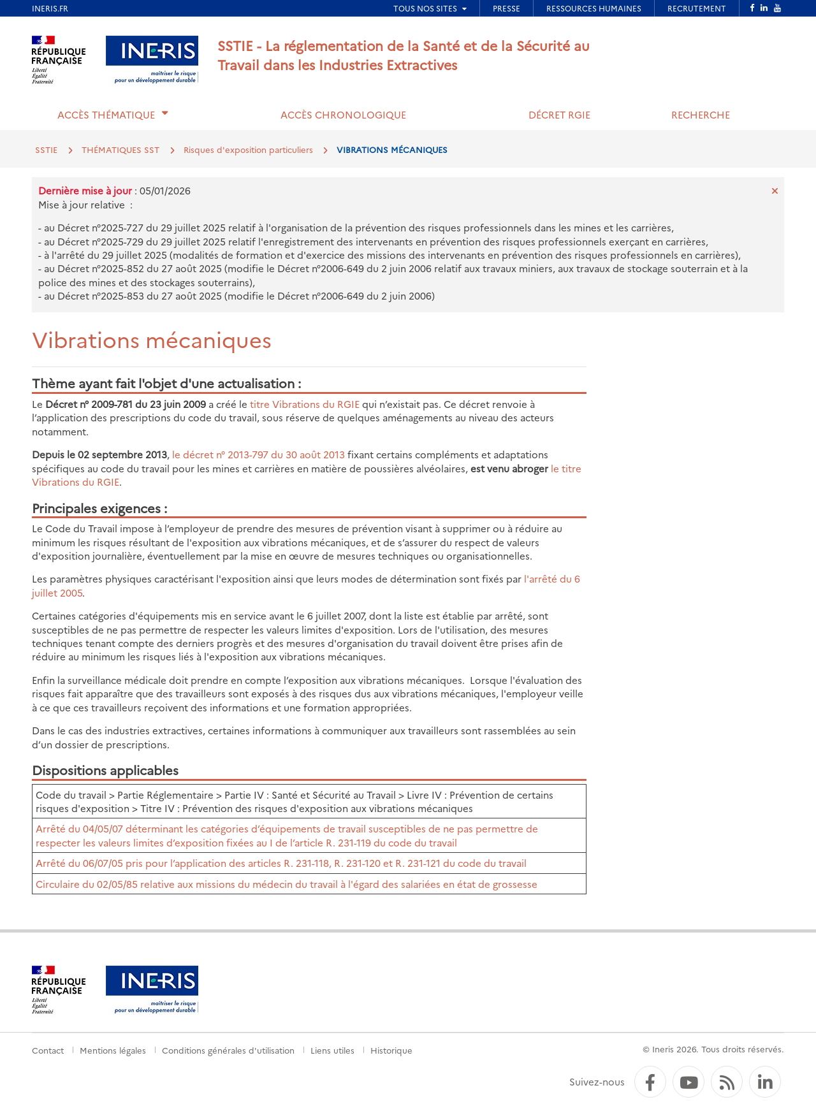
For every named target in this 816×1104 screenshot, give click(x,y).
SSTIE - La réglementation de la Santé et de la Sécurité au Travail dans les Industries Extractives (403, 54)
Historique (391, 1050)
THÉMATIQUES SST (120, 149)
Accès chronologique (343, 114)
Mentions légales (113, 1050)
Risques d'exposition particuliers (248, 149)
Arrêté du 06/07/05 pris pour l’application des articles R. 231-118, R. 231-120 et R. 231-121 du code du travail (281, 862)
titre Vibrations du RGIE (305, 403)
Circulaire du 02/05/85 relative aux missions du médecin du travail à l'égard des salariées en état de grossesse (286, 883)
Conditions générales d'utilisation (228, 1050)
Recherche (700, 114)
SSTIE (46, 149)
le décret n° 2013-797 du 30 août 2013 (258, 454)
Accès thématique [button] (106, 114)
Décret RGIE (559, 114)
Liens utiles (332, 1050)
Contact (48, 1050)
